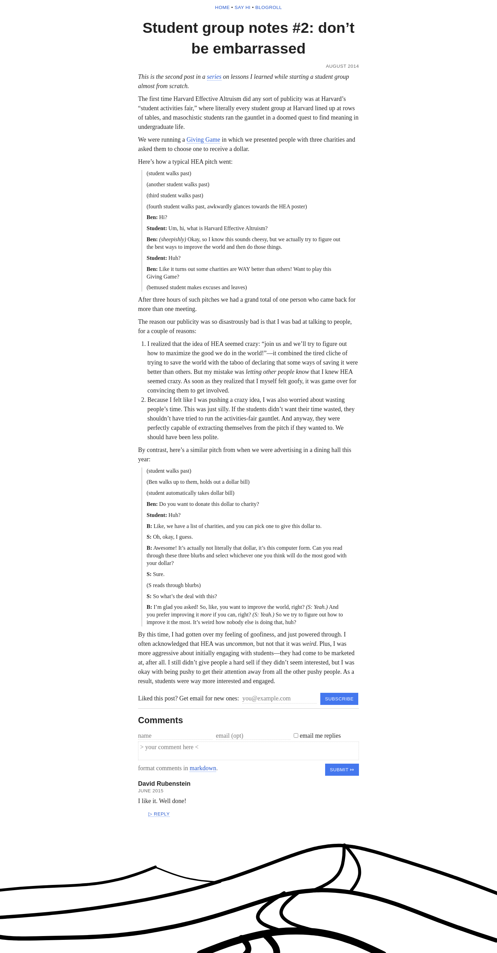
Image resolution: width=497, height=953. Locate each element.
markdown (202, 768)
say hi (243, 7)
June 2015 (151, 790)
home (222, 7)
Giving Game (203, 139)
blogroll (268, 7)
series (214, 76)
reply (162, 814)
